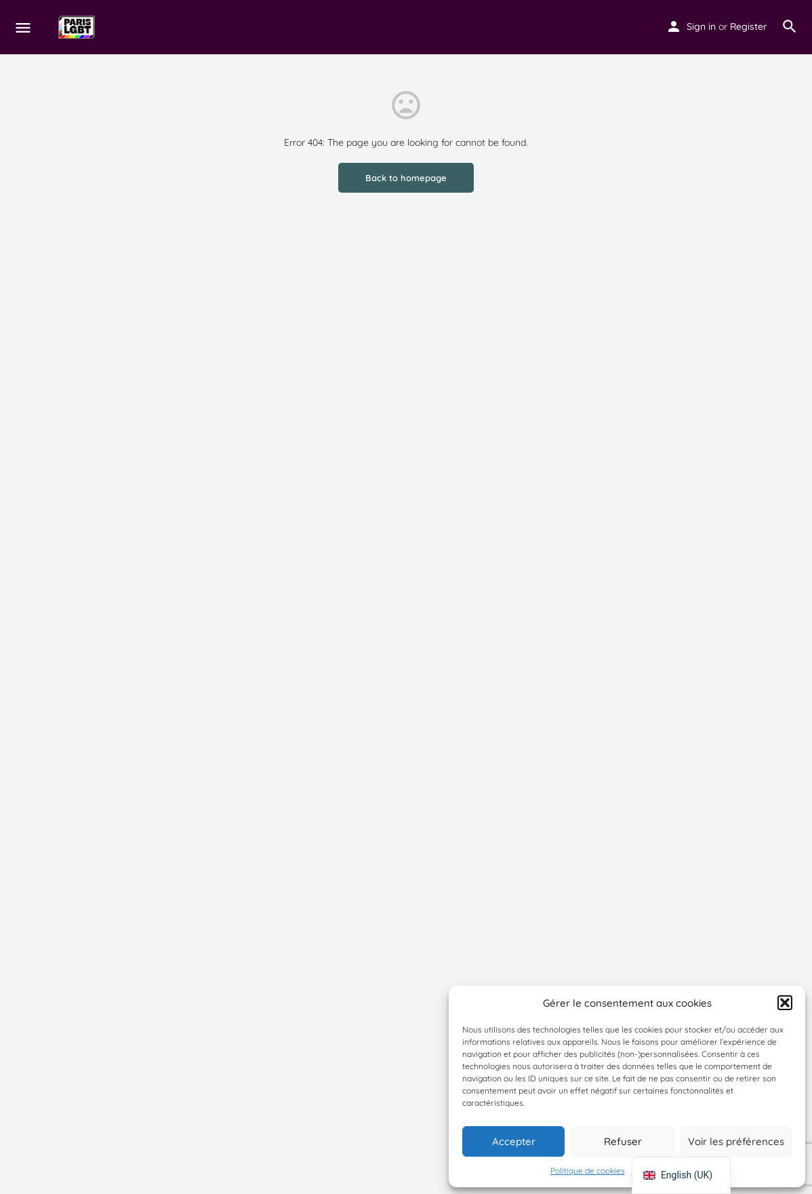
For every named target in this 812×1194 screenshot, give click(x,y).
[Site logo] (78, 27)
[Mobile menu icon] (23, 27)
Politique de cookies (587, 1171)
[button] (785, 1002)
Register (748, 26)
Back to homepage (406, 177)
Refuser (623, 1141)
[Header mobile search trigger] (789, 26)
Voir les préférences (736, 1141)
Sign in (701, 26)
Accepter (513, 1141)
